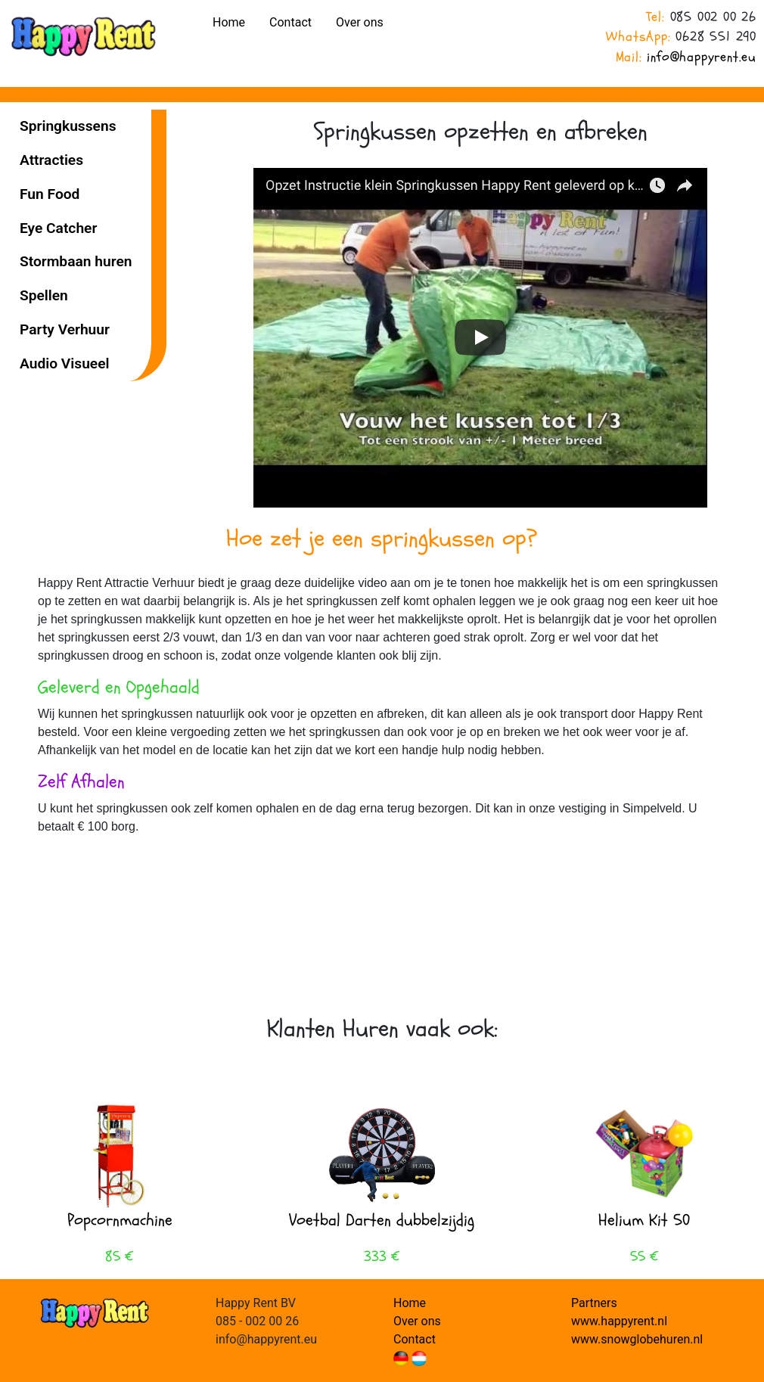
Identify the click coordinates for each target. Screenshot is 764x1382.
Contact (290, 22)
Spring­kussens (68, 126)
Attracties (51, 160)
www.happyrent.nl (619, 1321)
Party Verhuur (65, 329)
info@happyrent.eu (701, 57)
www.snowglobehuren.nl (637, 1339)
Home (229, 22)
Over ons (360, 22)
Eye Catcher (58, 228)
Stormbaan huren (76, 261)
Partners (594, 1303)
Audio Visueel (64, 363)
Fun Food (49, 194)
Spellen (44, 295)
